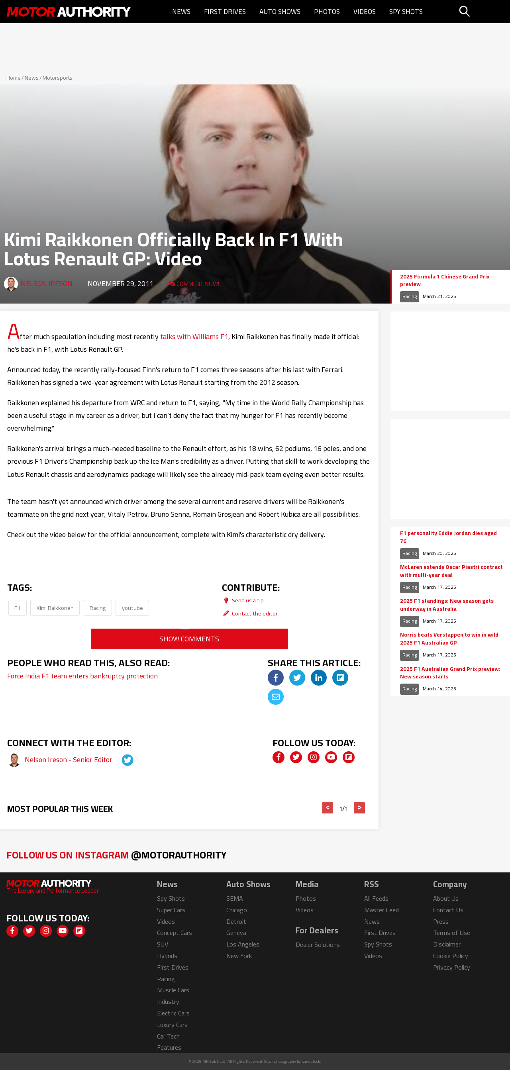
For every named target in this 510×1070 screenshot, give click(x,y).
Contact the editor (250, 613)
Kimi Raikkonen (55, 607)
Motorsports (58, 77)
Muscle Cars (173, 990)
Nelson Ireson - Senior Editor (69, 759)
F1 (17, 607)
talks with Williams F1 (194, 336)
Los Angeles (242, 944)
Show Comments (189, 638)
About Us (446, 898)
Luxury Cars (172, 1025)
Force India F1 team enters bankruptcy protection (82, 675)
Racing (98, 607)
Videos (364, 11)
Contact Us (448, 910)
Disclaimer (447, 944)
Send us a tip (243, 600)
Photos (327, 11)
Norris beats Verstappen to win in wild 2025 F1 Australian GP (449, 639)
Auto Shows (279, 11)
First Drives (225, 11)
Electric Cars (173, 1013)
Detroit (236, 921)
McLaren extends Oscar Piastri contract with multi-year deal (451, 571)
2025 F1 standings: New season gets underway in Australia (447, 605)
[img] (276, 678)
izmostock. (311, 1061)
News (181, 11)
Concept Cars (174, 933)
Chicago (236, 910)
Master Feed (381, 910)
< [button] (328, 807)
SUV (162, 944)
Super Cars (171, 910)
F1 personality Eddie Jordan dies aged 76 (448, 537)
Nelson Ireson (47, 283)
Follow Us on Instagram (116, 854)
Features (169, 1047)
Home (13, 77)
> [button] (359, 807)
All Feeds (376, 898)
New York (239, 956)
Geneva (236, 933)
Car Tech (168, 1036)
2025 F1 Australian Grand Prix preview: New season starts (450, 673)
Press (441, 921)
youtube (132, 607)
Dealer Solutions (318, 944)
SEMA (234, 898)
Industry (168, 1001)
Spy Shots (406, 11)
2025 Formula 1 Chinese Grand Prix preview (445, 280)
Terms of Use (451, 933)
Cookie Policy (450, 956)
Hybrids (167, 956)
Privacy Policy (451, 967)
